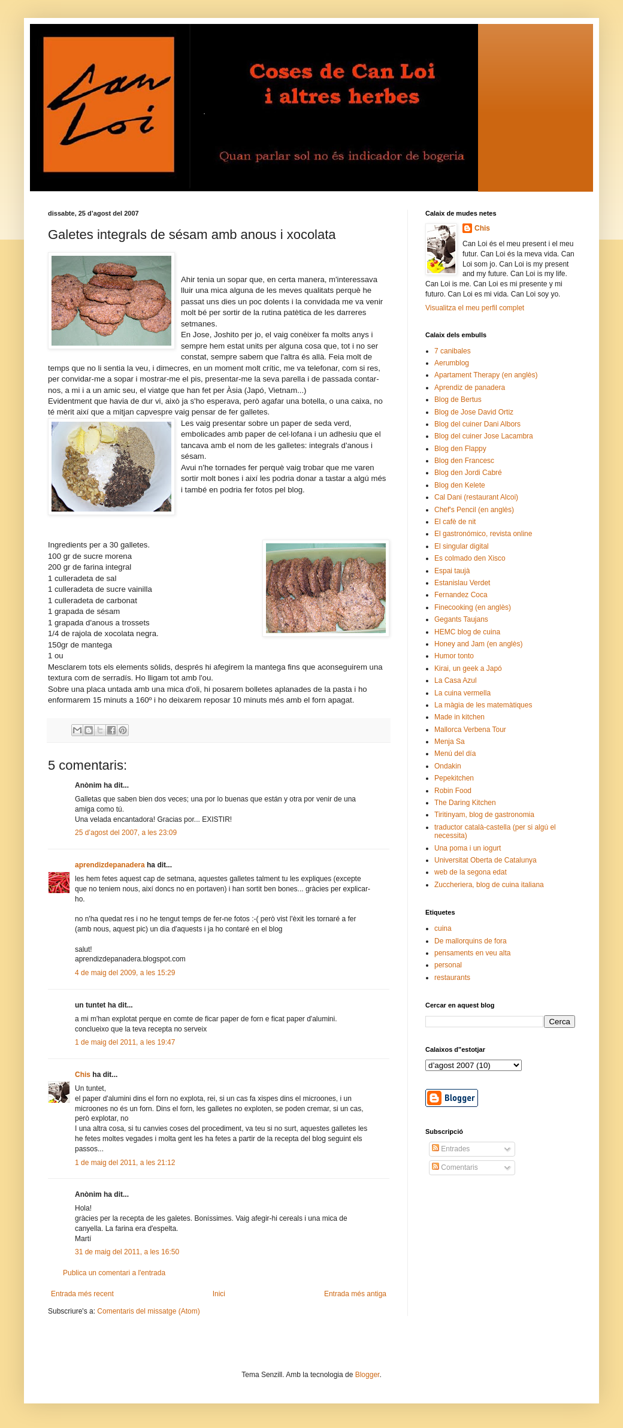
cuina (443, 928)
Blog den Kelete (459, 485)
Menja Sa (449, 741)
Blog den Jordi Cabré (468, 472)
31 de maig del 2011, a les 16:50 (127, 1252)
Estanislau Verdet (462, 583)
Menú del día (455, 753)
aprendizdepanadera (110, 865)
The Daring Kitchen (465, 802)
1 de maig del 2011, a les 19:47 (125, 1042)
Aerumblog (451, 363)
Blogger (367, 1374)
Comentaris (455, 1167)
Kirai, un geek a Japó (468, 668)
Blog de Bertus (458, 399)
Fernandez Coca (461, 595)
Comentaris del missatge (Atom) (148, 1311)
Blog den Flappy (460, 448)
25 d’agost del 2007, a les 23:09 (126, 832)
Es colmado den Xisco (470, 558)
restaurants (452, 977)
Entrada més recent (82, 1294)
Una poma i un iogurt (467, 848)
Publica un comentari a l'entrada (114, 1273)
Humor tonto (454, 656)
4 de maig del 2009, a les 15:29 (125, 973)
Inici (219, 1294)
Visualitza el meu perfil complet (474, 308)
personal (448, 965)
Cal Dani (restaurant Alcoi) (476, 497)
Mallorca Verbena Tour (470, 729)
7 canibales (452, 351)
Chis (82, 1074)
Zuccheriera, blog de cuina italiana (489, 885)
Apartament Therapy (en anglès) (486, 375)
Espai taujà (452, 571)
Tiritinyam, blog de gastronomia (484, 814)
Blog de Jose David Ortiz (473, 412)
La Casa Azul (455, 680)
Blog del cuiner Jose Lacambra (483, 436)
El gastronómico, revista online (483, 534)
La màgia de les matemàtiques (483, 705)
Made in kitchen (459, 717)
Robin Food (452, 790)
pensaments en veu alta (472, 953)
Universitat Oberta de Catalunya (485, 860)
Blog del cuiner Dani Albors (477, 424)
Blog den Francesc (464, 460)
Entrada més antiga (355, 1294)
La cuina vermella (462, 693)
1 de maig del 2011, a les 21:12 (125, 1162)
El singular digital (461, 546)
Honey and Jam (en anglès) (478, 644)
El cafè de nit (455, 522)
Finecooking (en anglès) (472, 607)
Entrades (451, 1149)
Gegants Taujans (461, 619)
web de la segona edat (470, 872)
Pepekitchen (454, 778)
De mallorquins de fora (470, 941)
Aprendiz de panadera (469, 387)
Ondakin (447, 766)
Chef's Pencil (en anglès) (474, 510)
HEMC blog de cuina (467, 632)
